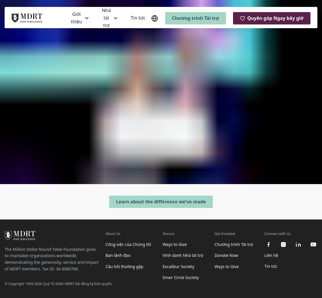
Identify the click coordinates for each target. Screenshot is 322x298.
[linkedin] (298, 244)
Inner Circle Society (181, 277)
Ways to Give (175, 244)
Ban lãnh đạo (117, 255)
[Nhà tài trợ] (110, 18)
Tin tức (138, 18)
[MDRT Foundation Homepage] (27, 18)
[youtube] (313, 244)
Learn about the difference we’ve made (161, 201)
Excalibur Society (178, 266)
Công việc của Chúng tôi (128, 244)
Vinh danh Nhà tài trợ (183, 255)
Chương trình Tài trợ (195, 18)
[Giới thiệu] (80, 18)
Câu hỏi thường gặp (124, 266)
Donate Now (226, 255)
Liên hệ (271, 255)
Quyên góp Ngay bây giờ (272, 18)
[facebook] (268, 244)
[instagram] (283, 244)
